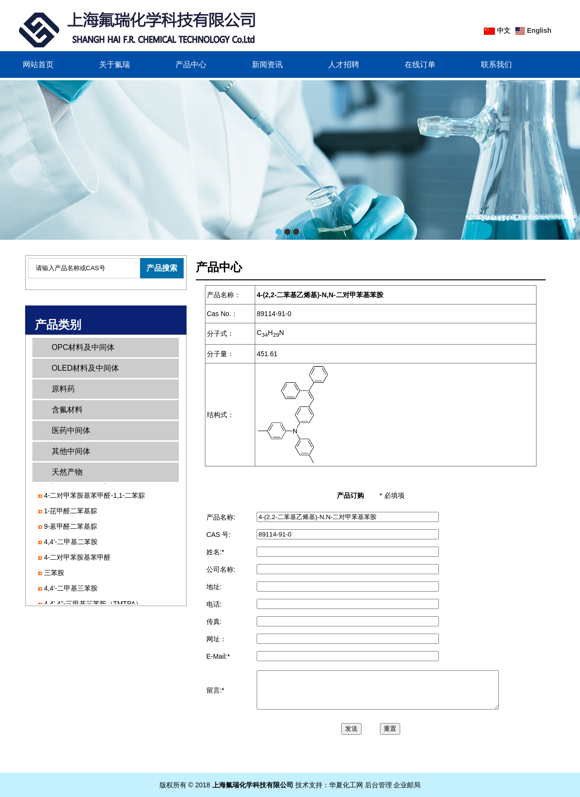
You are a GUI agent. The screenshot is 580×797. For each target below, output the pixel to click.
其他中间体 (71, 451)
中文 (503, 30)
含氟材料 (67, 410)
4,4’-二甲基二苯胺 (71, 543)
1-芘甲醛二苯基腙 (70, 512)
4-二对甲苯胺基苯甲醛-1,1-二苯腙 (94, 497)
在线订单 (420, 64)
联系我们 (496, 64)
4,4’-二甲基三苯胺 (71, 590)
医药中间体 (71, 430)
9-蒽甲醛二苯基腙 (70, 528)
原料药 (63, 389)
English (539, 30)
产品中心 (190, 64)
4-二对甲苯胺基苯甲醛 (77, 559)
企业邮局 (406, 785)
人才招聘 (343, 64)
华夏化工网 (346, 785)
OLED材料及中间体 (85, 368)
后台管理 (378, 785)
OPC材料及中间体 (83, 347)
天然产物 (67, 472)
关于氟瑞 (114, 64)
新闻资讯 (267, 64)
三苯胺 (54, 574)
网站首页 (38, 64)
